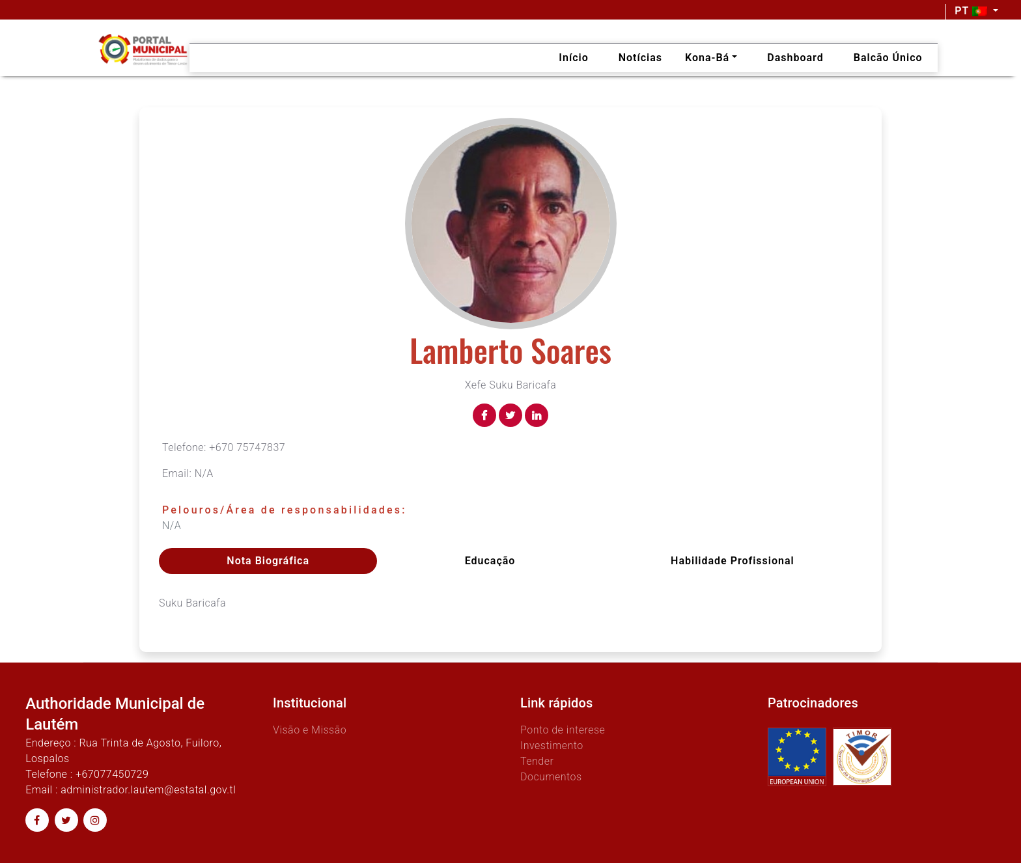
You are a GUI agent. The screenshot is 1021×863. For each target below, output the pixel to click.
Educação (490, 561)
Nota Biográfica (268, 561)
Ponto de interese (562, 730)
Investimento (551, 745)
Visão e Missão (309, 730)
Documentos (551, 777)
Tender (536, 761)
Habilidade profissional (732, 561)
